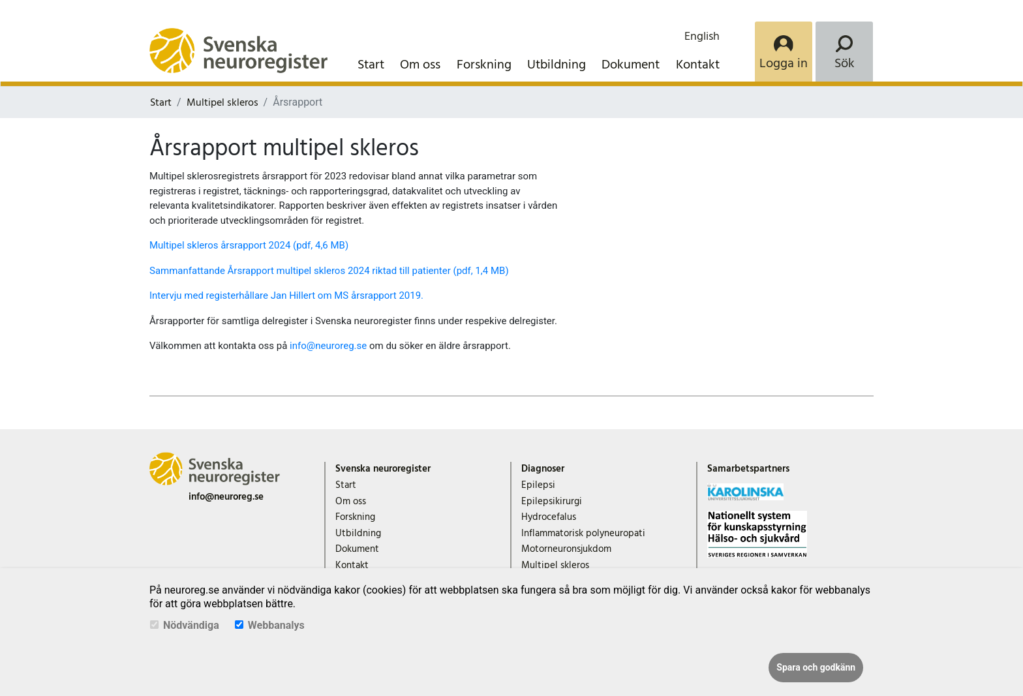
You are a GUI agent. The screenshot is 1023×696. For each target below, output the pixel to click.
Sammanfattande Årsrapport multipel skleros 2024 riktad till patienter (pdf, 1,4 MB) (329, 271)
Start (371, 64)
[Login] (783, 52)
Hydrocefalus (548, 517)
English (702, 36)
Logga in (783, 63)
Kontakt (698, 64)
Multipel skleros (222, 102)
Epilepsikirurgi (551, 501)
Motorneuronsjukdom (566, 549)
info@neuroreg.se (328, 346)
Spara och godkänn (815, 667)
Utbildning (556, 64)
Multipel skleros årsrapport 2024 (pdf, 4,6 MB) (248, 245)
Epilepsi (538, 485)
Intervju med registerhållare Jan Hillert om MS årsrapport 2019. (286, 295)
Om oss (420, 64)
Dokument (631, 64)
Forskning (484, 64)
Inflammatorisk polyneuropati (583, 533)
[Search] (844, 52)
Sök (844, 63)
